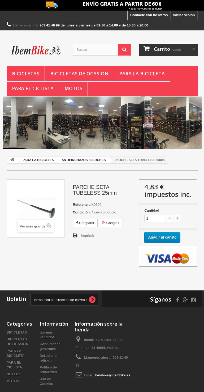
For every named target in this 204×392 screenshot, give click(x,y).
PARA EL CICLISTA (33, 88)
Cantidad (151, 210)
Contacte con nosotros (149, 15)
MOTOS (73, 88)
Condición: (82, 212)
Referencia (81, 205)
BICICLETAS (25, 73)
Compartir (85, 223)
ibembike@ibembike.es (112, 375)
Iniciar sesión (184, 15)
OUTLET (13, 374)
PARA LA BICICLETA (142, 73)
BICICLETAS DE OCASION (79, 73)
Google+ (110, 223)
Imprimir (87, 236)
